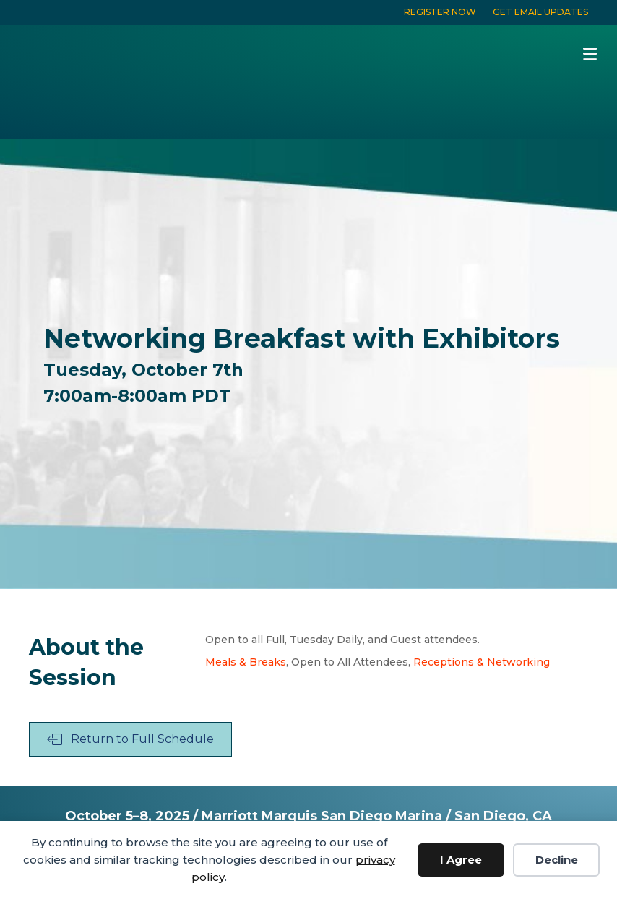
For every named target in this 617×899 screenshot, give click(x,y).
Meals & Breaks (245, 661)
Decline (556, 859)
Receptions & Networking (481, 661)
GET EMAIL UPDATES (540, 12)
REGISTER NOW (440, 12)
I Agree (461, 859)
